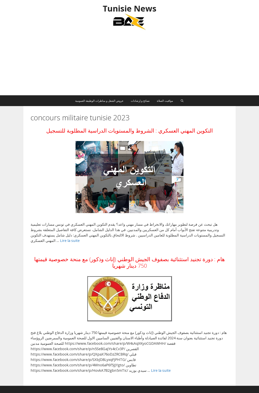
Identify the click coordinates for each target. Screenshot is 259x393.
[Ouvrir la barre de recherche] (182, 100)
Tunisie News (129, 8)
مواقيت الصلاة (165, 100)
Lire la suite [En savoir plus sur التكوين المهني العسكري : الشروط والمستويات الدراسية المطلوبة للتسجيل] (70, 240)
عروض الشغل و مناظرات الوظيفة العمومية (99, 100)
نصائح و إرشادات (140, 100)
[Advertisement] (129, 64)
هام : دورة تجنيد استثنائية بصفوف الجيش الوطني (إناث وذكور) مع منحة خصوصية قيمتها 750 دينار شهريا (129, 262)
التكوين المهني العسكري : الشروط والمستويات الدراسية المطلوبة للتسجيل (129, 130)
